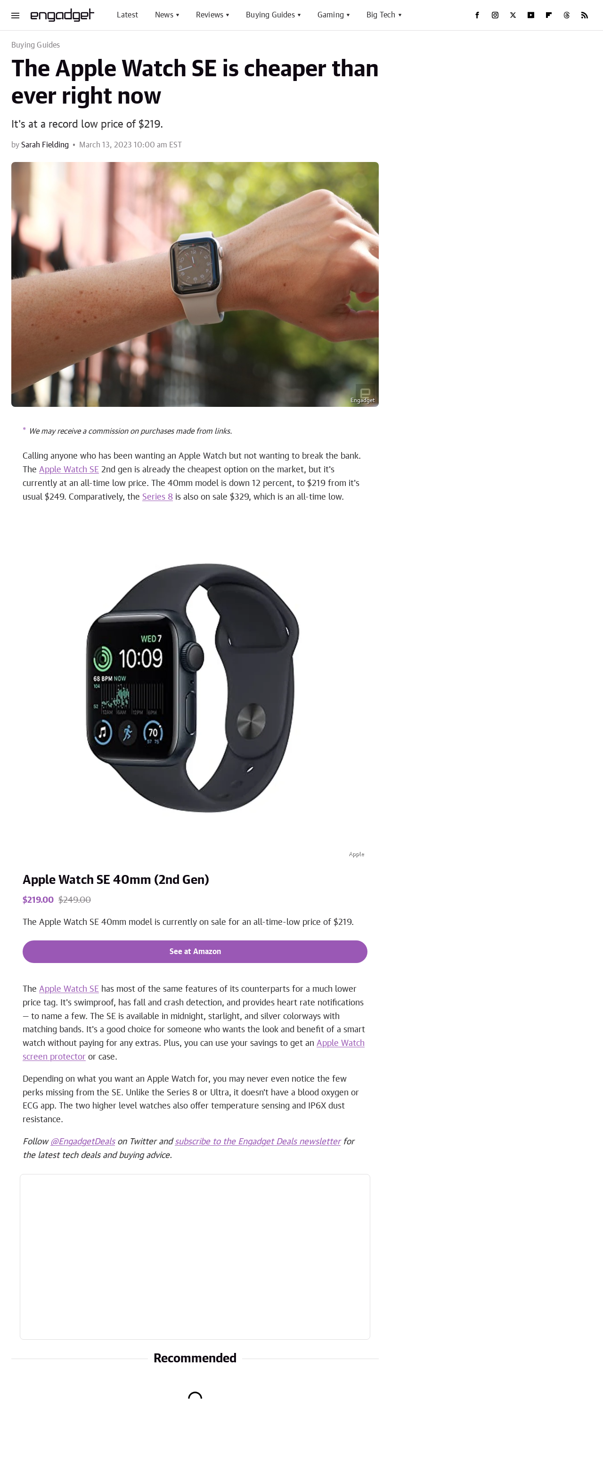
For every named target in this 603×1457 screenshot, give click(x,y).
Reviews (209, 15)
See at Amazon (195, 951)
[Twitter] (513, 15)
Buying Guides (270, 15)
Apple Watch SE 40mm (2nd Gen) (116, 880)
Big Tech (381, 15)
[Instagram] (495, 15)
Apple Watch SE (69, 470)
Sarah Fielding (45, 145)
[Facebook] (477, 15)
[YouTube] (531, 15)
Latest (127, 15)
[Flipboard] (549, 15)
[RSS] (585, 15)
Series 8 (157, 497)
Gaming (331, 15)
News (164, 15)
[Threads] (567, 15)
